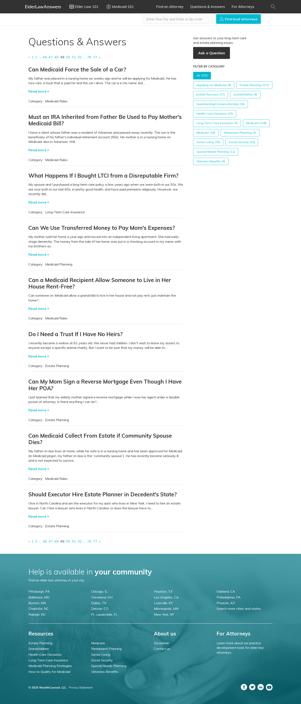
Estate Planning (40, 643)
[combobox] (178, 19)
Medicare (98, 643)
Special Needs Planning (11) (215, 152)
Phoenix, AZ (226, 603)
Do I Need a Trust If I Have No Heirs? (75, 334)
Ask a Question (211, 53)
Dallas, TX (98, 603)
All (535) (202, 75)
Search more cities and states (239, 608)
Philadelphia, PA (229, 597)
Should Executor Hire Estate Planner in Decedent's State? (102, 494)
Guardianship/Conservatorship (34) (220, 104)
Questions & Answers (207, 6)
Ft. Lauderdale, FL (104, 614)
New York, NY (164, 614)
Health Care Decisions (45, 654)
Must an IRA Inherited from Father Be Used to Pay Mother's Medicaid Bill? (105, 120)
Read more (38, 91)
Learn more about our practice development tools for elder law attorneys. (240, 647)
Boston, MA (37, 603)
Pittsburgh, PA (39, 591)
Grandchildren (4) (245, 94)
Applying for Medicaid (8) (213, 85)
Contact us (162, 649)
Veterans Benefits (104, 672)
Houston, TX (163, 591)
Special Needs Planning (108, 666)
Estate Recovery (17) (210, 94)
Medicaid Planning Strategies (50, 666)
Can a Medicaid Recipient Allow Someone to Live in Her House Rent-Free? (99, 283)
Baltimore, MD (39, 597)
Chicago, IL (99, 591)
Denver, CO (99, 608)
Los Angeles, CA (166, 597)
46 (45, 57)
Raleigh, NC (37, 614)
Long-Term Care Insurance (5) (216, 123)
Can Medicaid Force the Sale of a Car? (77, 69)
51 (74, 57)
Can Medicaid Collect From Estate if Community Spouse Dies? (100, 439)
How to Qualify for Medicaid (49, 672)
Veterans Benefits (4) (210, 161)
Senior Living (100, 654)
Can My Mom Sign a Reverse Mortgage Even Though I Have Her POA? (105, 384)
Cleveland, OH (101, 597)
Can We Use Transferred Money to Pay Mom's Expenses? (101, 227)
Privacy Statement (81, 687)
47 (50, 57)
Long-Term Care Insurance (48, 660)
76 (89, 57)
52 (80, 57)
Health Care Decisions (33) (214, 114)
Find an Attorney (170, 6)
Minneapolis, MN (166, 608)
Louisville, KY (163, 603)
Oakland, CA (226, 591)
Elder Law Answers (43, 6)
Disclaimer (161, 643)
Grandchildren (38, 649)
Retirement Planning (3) (240, 133)
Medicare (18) (205, 133)
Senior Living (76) (208, 142)
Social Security (102, 660)
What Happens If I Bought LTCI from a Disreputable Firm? (103, 175)
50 (68, 57)
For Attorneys (243, 6)
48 (56, 57)
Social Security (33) (242, 142)
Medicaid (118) (256, 123)
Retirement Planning (106, 649)
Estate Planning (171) (254, 85)
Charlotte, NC (38, 608)
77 (95, 57)
